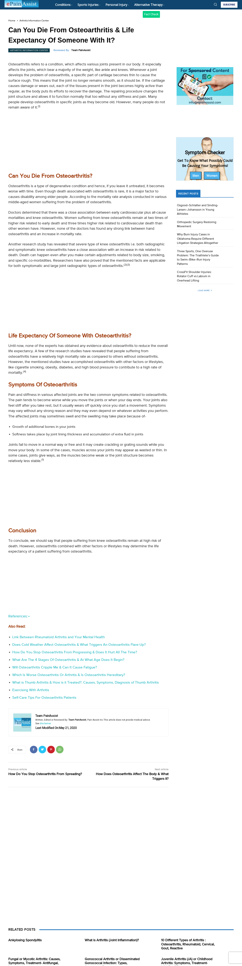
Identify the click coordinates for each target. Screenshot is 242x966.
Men (195, 176)
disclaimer (45, 723)
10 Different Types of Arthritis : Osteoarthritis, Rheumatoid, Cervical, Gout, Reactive (188, 944)
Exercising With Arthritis (30, 690)
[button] (215, 4)
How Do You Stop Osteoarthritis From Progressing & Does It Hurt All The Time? (74, 652)
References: (19, 616)
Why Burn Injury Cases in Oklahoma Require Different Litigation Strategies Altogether (197, 239)
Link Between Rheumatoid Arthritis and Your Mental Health (58, 637)
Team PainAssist (80, 50)
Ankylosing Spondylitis (25, 940)
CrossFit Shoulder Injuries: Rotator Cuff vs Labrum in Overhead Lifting (194, 276)
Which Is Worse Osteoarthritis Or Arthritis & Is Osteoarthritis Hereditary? (68, 675)
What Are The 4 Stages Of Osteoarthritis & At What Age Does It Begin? (68, 660)
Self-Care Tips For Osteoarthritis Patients (44, 697)
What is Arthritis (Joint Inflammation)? (112, 940)
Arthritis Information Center (34, 20)
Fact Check (151, 14)
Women (211, 176)
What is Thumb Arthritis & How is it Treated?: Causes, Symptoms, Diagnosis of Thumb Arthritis (85, 682)
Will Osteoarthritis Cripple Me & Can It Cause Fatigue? (54, 667)
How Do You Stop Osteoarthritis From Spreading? (45, 774)
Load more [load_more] (205, 290)
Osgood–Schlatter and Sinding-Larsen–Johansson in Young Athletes (197, 210)
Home (11, 20)
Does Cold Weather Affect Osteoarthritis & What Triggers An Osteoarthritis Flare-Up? (79, 645)
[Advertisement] (88, 140)
